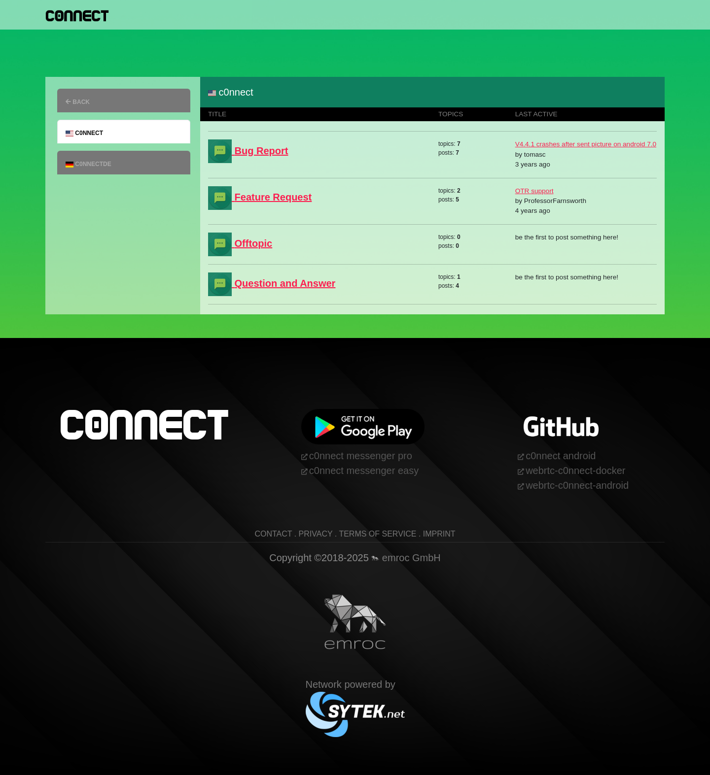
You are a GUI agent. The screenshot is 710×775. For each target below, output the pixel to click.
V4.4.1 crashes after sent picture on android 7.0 (585, 144)
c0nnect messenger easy (364, 470)
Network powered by (355, 699)
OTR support (534, 191)
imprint (439, 534)
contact (273, 534)
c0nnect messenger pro (360, 455)
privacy (316, 534)
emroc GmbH (405, 557)
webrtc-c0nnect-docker (575, 470)
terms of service (377, 534)
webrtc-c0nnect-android (577, 485)
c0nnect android (561, 455)
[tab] (123, 100)
